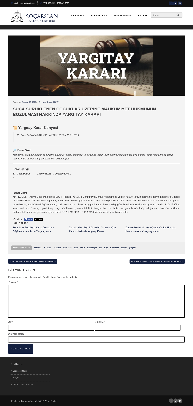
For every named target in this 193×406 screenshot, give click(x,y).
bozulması (38, 248)
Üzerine (124, 248)
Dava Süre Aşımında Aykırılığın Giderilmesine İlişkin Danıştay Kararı (156, 261)
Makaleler (122, 15)
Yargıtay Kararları (21, 248)
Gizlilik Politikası (20, 371)
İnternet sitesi (16, 334)
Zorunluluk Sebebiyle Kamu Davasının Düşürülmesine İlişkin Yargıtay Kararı (33, 229)
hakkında (57, 248)
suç (100, 248)
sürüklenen (114, 248)
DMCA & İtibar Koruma (23, 384)
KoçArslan (99, 15)
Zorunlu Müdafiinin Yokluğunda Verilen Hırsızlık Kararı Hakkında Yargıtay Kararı (150, 229)
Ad (10, 322)
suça (106, 248)
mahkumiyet (91, 248)
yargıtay (132, 248)
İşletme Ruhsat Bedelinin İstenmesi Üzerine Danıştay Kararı (33, 261)
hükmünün (67, 248)
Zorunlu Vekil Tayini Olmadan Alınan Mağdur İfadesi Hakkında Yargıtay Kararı (93, 229)
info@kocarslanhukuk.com (23, 3)
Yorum (12, 282)
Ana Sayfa (77, 15)
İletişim (142, 15)
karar (76, 248)
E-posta (100, 322)
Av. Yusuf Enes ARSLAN (49, 102)
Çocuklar (47, 248)
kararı (82, 248)
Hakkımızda (18, 364)
